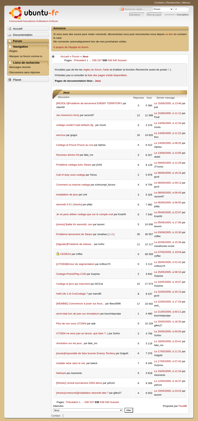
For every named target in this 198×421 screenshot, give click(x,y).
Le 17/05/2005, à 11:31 (167, 351)
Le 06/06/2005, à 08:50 (167, 202)
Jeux (85, 56)
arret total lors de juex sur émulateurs (78, 313)
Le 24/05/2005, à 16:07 (167, 281)
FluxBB (182, 406)
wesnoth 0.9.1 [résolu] (69, 204)
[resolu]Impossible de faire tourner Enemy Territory (85, 353)
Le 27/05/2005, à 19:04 (167, 252)
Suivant (122, 60)
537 (99, 60)
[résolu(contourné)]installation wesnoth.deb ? (82, 392)
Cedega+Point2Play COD (71, 273)
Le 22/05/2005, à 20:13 (167, 291)
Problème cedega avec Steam (73, 164)
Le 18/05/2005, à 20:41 (167, 341)
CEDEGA (65, 254)
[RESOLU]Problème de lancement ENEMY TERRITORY (89, 103)
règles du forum (92, 69)
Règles (13, 51)
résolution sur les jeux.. (69, 343)
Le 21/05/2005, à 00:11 (167, 311)
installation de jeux (67, 194)
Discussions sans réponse (24, 72)
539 (110, 60)
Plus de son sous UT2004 (71, 323)
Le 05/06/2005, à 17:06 (167, 222)
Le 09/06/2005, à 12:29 (167, 162)
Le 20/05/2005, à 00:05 (167, 331)
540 (115, 60)
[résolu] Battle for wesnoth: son (74, 224)
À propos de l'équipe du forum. (71, 47)
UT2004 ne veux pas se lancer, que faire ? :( (82, 333)
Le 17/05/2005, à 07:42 (167, 361)
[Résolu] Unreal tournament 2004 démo (79, 382)
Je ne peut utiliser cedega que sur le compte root (84, 214)
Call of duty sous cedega (70, 174)
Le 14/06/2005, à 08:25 (167, 143)
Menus (186, 2)
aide (106, 69)
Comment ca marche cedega (73, 184)
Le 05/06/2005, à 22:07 (167, 212)
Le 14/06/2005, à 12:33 (167, 123)
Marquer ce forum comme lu (25, 56)
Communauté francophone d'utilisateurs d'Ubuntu (33, 21)
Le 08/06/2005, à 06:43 (167, 192)
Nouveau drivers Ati (67, 154)
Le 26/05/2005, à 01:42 (167, 262)
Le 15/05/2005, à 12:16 (167, 371)
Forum (75, 56)
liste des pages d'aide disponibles (107, 75)
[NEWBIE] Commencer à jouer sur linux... (80, 303)
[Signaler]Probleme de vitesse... (74, 244)
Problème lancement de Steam (74, 234)
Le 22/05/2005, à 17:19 (167, 301)
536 (94, 60)
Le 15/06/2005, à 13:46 (167, 103)
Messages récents (20, 67)
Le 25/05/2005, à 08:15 (167, 272)
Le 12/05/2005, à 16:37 (167, 381)
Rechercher (173, 2)
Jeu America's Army (67, 115)
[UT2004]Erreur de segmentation (75, 264)
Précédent (80, 60)
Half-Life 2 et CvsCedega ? (72, 293)
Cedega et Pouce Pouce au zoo (74, 144)
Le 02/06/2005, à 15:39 (167, 242)
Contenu (159, 2)
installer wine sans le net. (71, 363)
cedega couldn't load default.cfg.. (75, 125)
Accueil (65, 56)
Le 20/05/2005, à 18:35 (167, 321)
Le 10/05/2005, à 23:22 (167, 390)
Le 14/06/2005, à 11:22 (167, 133)
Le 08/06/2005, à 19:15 (167, 172)
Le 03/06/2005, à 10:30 (167, 232)
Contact (55, 415)
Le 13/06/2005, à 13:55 (167, 152)
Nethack (61, 373)
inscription (183, 14)
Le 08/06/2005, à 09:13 (167, 182)
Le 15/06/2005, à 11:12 (167, 113)
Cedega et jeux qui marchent (73, 283)
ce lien (169, 34)
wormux (61, 135)
